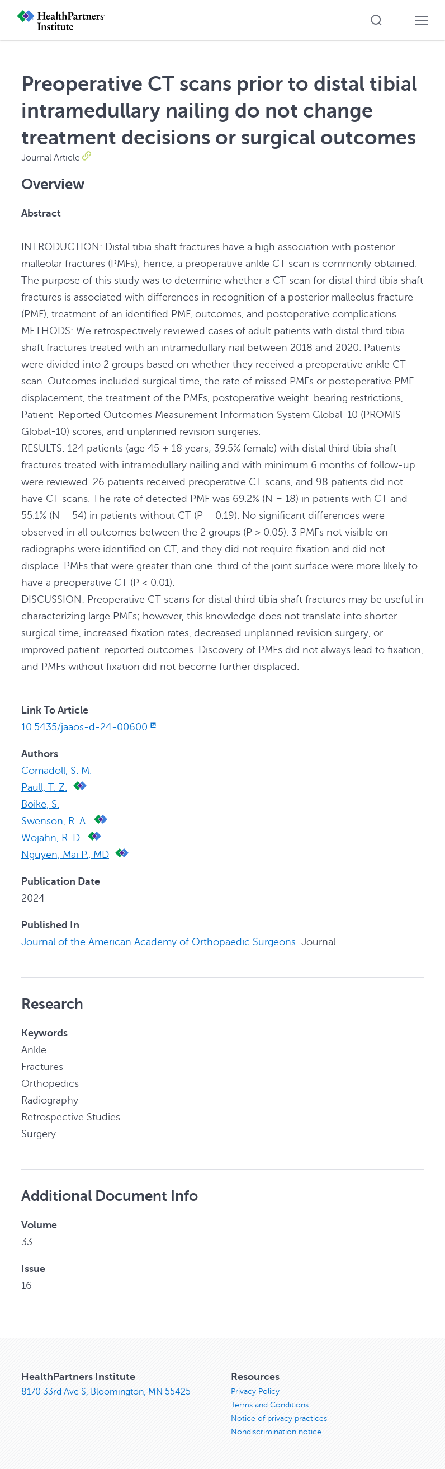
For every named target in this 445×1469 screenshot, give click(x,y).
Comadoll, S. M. (56, 770)
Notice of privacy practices (279, 1418)
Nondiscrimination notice (276, 1432)
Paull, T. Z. (44, 787)
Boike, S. (40, 804)
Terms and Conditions (270, 1405)
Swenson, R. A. (54, 821)
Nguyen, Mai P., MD (65, 854)
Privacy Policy (255, 1391)
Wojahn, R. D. (51, 837)
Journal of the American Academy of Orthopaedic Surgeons (158, 941)
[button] (376, 20)
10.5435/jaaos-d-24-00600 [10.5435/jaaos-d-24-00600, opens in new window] (89, 727)
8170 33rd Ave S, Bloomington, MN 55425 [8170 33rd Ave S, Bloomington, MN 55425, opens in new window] (106, 1392)
